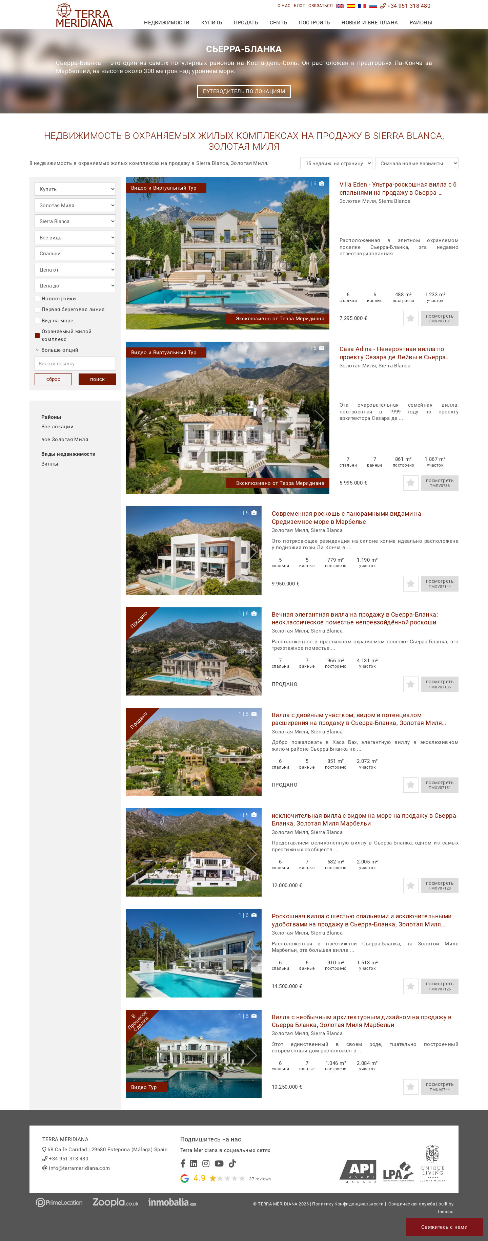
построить (314, 23)
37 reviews (260, 1178)
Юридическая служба (411, 1203)
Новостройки (55, 299)
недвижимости (166, 23)
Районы (421, 23)
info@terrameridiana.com (79, 1168)
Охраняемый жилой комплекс (63, 335)
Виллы (49, 464)
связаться (320, 5)
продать (246, 23)
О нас (284, 5)
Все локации (57, 427)
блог (299, 5)
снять (278, 23)
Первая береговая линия (70, 309)
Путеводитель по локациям (244, 91)
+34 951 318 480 (405, 6)
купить (211, 23)
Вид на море (54, 321)
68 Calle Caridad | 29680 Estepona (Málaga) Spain (107, 1150)
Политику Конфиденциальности (348, 1203)
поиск (97, 379)
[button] (321, 253)
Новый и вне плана (370, 23)
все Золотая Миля (64, 439)
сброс (53, 379)
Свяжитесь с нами (444, 1227)
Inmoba (445, 1211)
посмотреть (440, 318)
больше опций (57, 350)
